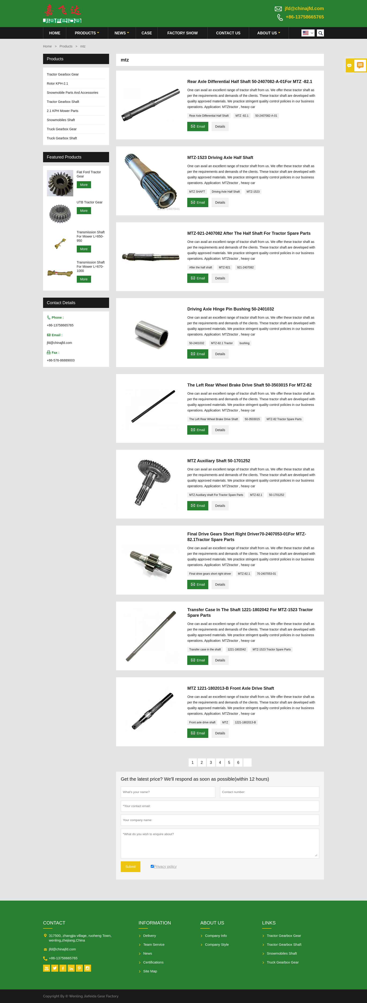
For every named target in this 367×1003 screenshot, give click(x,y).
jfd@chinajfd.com (304, 8)
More (84, 185)
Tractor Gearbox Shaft (63, 102)
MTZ (225, 722)
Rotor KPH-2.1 (57, 83)
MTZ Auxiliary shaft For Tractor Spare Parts (216, 495)
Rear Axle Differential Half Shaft (209, 115)
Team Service (154, 944)
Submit (130, 867)
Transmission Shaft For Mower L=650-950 (91, 236)
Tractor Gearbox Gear (63, 74)
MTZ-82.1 (256, 495)
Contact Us (228, 33)
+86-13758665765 (305, 16)
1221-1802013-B (245, 722)
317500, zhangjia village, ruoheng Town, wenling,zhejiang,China (80, 938)
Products (87, 33)
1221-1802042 (237, 649)
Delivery (149, 936)
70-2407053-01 (266, 573)
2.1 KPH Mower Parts (62, 111)
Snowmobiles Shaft (61, 120)
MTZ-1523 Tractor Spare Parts (272, 649)
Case (147, 33)
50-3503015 (252, 419)
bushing (245, 343)
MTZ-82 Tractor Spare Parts (284, 419)
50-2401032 (196, 343)
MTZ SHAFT (197, 191)
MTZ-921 (224, 267)
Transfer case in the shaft (205, 649)
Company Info (216, 936)
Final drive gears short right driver (210, 573)
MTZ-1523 (253, 191)
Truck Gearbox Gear (62, 129)
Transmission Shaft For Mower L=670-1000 (91, 266)
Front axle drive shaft (202, 722)
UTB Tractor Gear (90, 202)
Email (198, 125)
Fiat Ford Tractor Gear (89, 174)
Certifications (153, 962)
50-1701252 (276, 495)
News (121, 33)
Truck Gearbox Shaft (62, 138)
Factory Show (182, 33)
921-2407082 (245, 267)
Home (54, 33)
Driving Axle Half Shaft (226, 191)
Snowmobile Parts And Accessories (72, 92)
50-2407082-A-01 (266, 115)
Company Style (217, 944)
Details (220, 126)
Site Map (150, 971)
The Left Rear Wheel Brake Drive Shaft (213, 419)
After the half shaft (200, 267)
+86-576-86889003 (61, 360)
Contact (54, 922)
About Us (268, 33)
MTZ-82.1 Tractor (222, 343)
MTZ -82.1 (241, 115)
